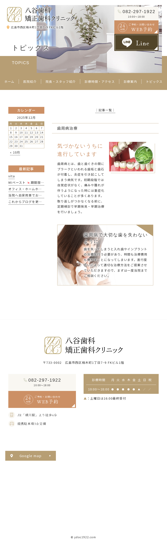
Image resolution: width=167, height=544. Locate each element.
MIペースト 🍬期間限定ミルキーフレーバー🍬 (43, 182)
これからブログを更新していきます (35, 201)
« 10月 (15, 152)
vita (11, 176)
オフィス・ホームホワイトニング (33, 189)
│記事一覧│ (105, 110)
